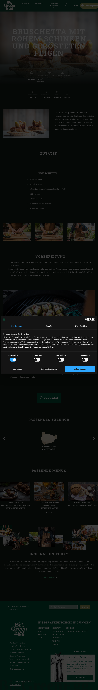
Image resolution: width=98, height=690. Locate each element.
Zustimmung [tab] (17, 326)
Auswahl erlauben (49, 369)
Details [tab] (49, 326)
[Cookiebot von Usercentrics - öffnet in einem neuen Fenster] (85, 319)
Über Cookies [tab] (81, 326)
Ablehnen (17, 369)
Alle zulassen (80, 369)
